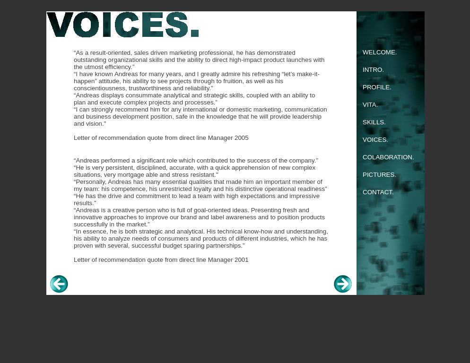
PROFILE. (377, 87)
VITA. (370, 104)
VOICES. (375, 139)
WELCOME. (380, 52)
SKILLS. (374, 122)
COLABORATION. (388, 157)
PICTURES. (379, 174)
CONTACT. (378, 192)
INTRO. (373, 69)
